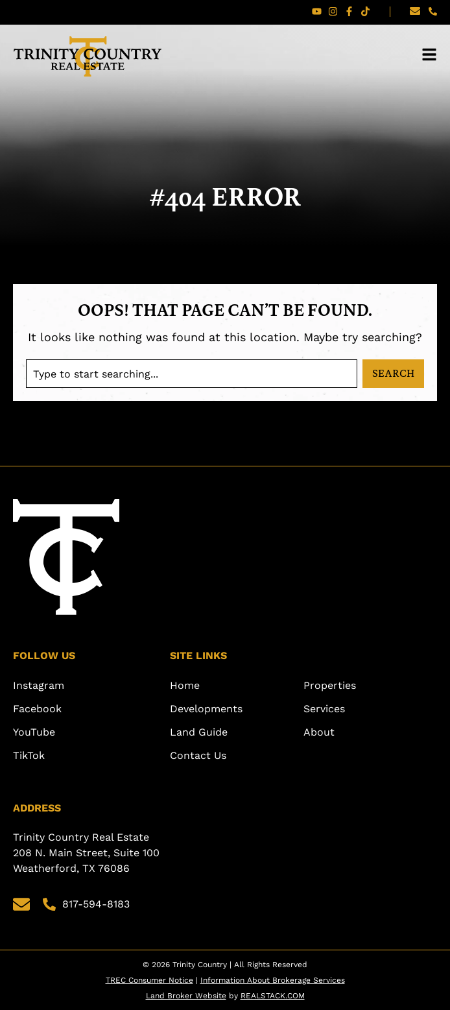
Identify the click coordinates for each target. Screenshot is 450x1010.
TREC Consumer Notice (149, 980)
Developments (206, 709)
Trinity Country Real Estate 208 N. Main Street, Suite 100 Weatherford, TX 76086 (88, 852)
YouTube (34, 732)
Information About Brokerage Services (272, 980)
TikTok (29, 755)
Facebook (37, 709)
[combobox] (191, 373)
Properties (329, 685)
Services (324, 709)
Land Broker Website (186, 995)
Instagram (38, 685)
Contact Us (198, 755)
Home (185, 685)
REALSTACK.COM (273, 995)
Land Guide (199, 732)
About (319, 732)
